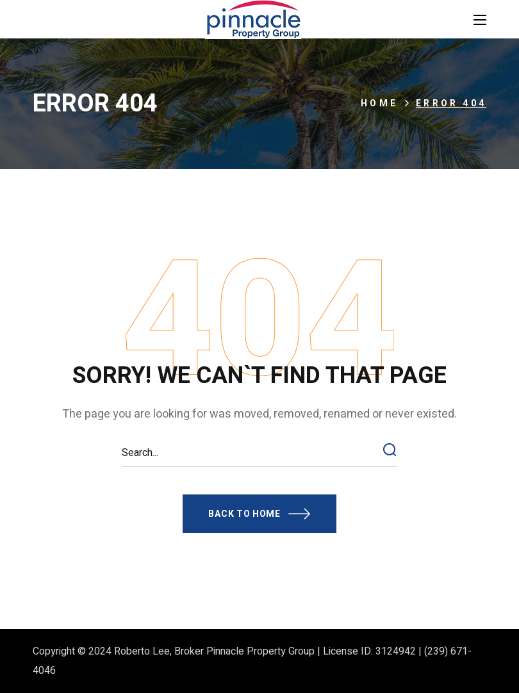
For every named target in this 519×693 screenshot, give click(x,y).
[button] (259, 513)
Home (379, 103)
